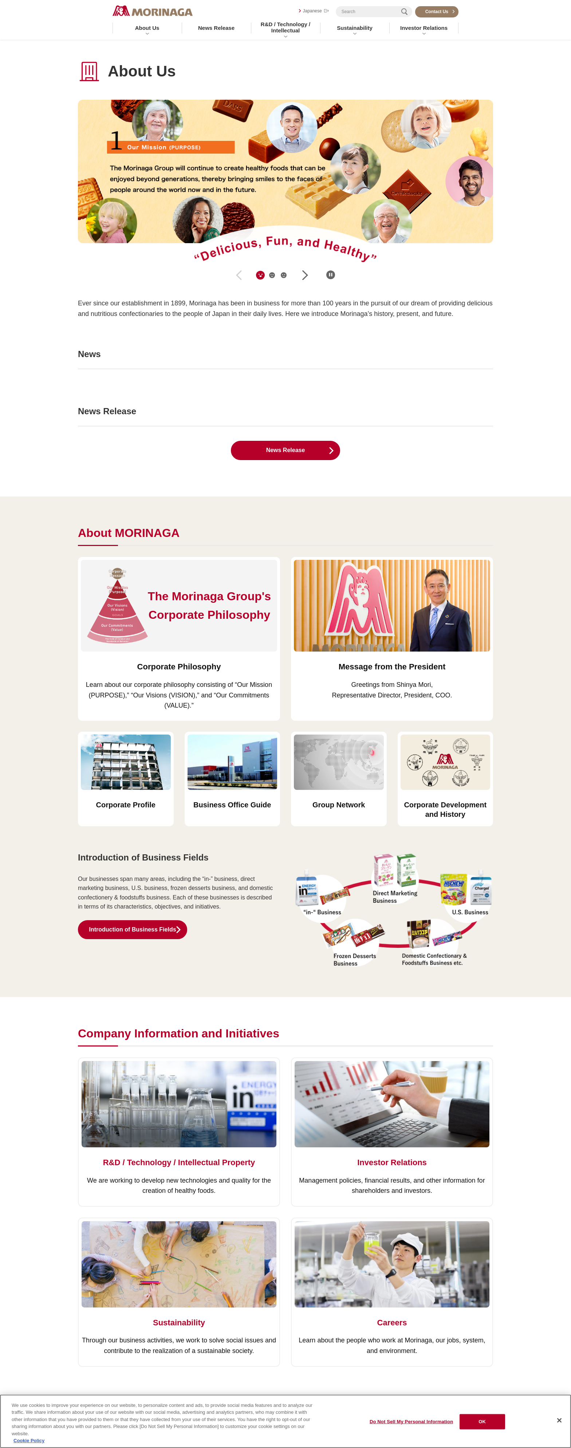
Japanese (312, 10)
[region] (285, 1421)
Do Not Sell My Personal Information (411, 1421)
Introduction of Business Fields (132, 929)
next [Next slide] (305, 275)
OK (482, 1421)
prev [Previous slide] (239, 275)
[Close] (559, 1420)
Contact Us (436, 11)
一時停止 (330, 274)
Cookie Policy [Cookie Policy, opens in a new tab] (28, 1440)
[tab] (260, 275)
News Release (216, 28)
